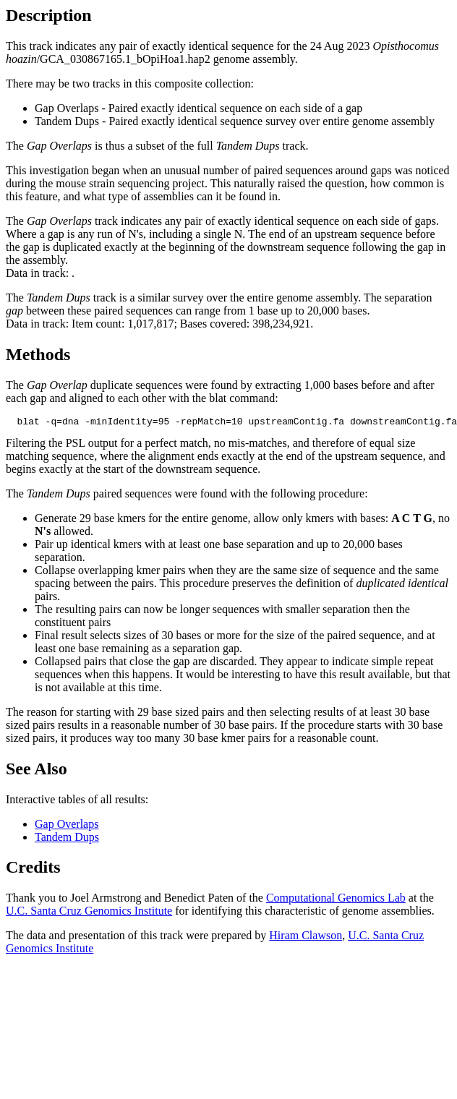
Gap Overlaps (66, 826)
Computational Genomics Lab (336, 900)
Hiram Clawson (305, 937)
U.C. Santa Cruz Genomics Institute (89, 913)
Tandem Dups (67, 839)
